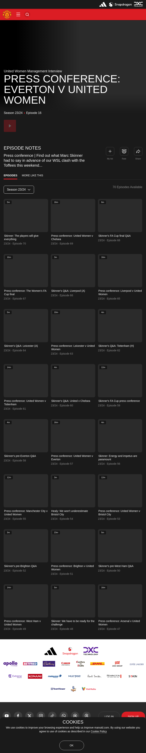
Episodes (10, 175)
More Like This (32, 175)
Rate (124, 159)
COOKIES (73, 722)
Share (138, 159)
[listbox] (19, 190)
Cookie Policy (99, 731)
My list (110, 159)
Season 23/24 (18, 189)
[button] (18, 14)
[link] (138, 151)
